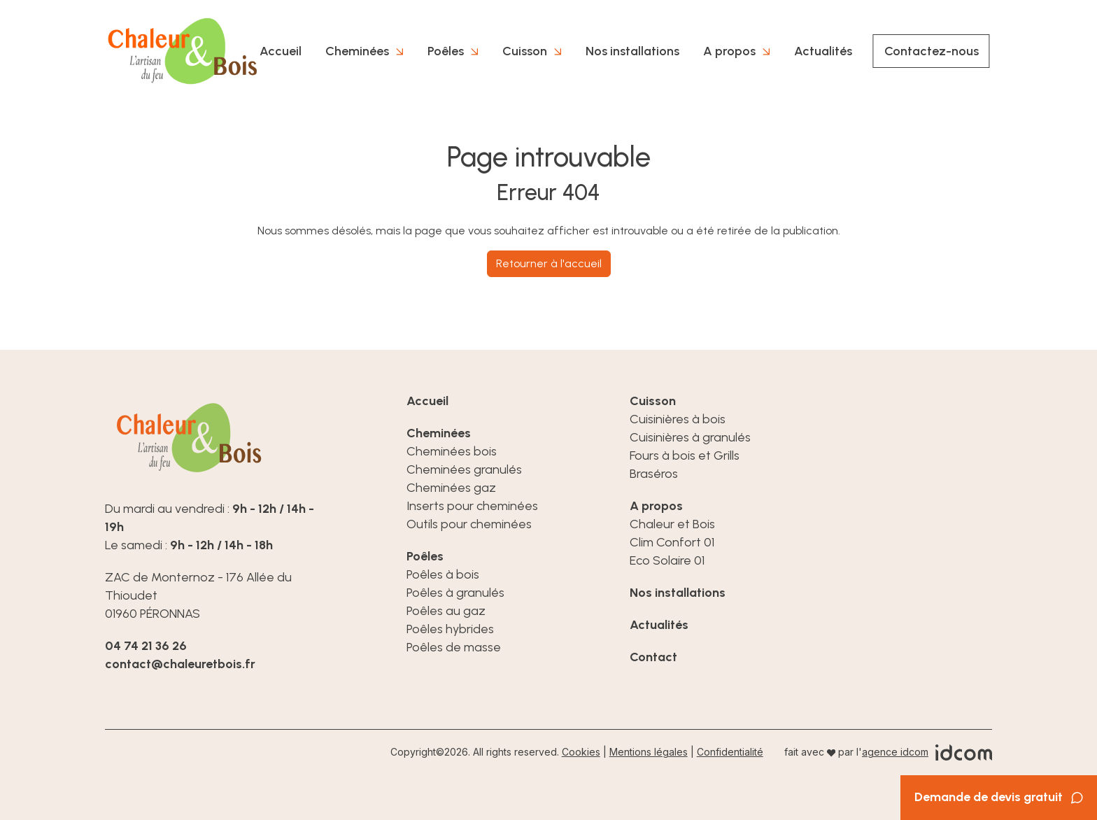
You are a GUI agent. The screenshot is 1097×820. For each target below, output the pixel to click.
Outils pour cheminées (469, 524)
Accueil (281, 51)
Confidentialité (730, 752)
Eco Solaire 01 (667, 560)
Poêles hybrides (450, 629)
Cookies (581, 752)
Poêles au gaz (446, 610)
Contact (653, 657)
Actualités (823, 51)
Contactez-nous (931, 51)
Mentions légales (648, 752)
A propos (729, 51)
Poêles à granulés (455, 592)
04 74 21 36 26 (146, 645)
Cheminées (357, 51)
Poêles (445, 51)
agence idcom (895, 752)
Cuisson (524, 51)
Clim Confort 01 (672, 542)
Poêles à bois (442, 574)
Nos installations (632, 51)
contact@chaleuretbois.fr (180, 664)
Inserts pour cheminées (472, 506)
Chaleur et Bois (672, 524)
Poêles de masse (453, 647)
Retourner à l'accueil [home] (549, 263)
